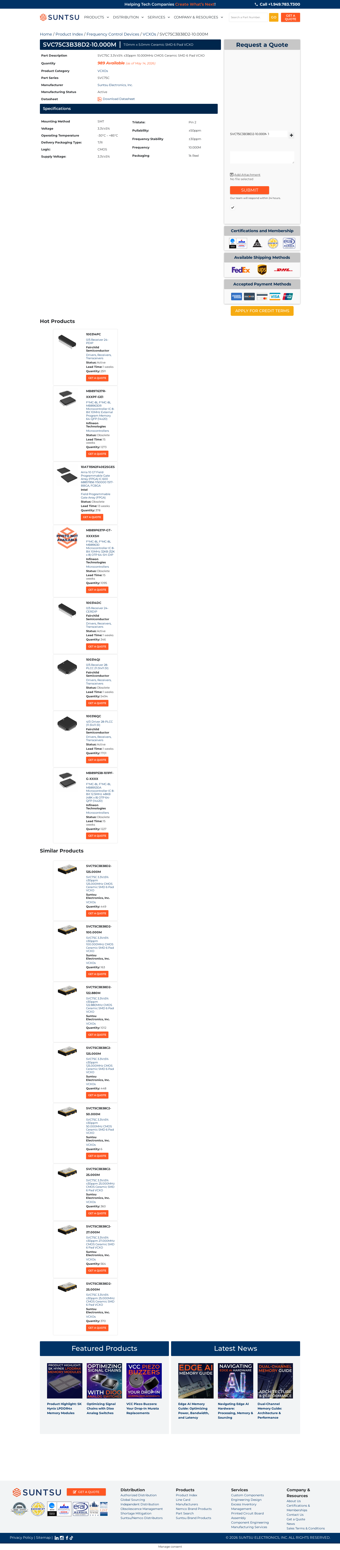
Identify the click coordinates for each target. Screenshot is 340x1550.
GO (273, 17)
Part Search (185, 1513)
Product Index (69, 34)
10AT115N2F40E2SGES (98, 467)
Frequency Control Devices (113, 34)
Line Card (183, 1500)
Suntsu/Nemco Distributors (142, 1518)
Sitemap (43, 1537)
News (291, 1524)
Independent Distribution (140, 1504)
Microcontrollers (97, 430)
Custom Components (247, 1495)
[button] (107, 17)
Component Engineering (250, 1522)
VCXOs (149, 34)
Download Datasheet (116, 99)
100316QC (93, 716)
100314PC (93, 334)
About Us (294, 1501)
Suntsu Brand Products (193, 1518)
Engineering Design (246, 1500)
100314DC (93, 603)
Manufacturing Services (249, 1527)
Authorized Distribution (139, 1495)
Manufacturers (187, 1504)
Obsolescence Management (142, 1509)
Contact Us (295, 1515)
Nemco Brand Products (194, 1509)
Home (46, 34)
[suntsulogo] (59, 17)
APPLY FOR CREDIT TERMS (262, 310)
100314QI (93, 659)
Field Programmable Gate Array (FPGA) (95, 495)
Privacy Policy (21, 1537)
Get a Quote (97, 378)
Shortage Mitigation (136, 1513)
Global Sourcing (133, 1500)
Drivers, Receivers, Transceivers (98, 356)
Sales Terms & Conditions (306, 1528)
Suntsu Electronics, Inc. (115, 85)
